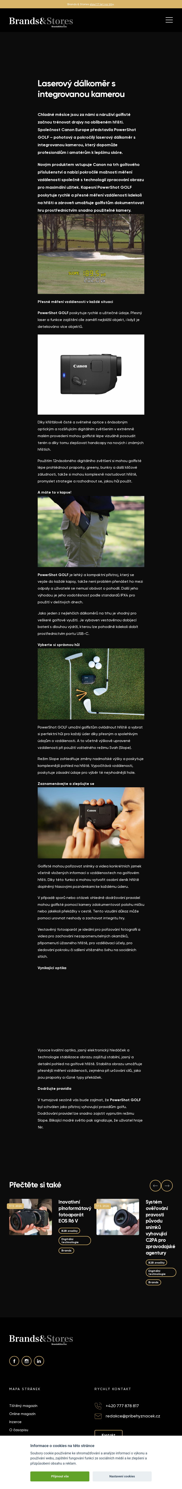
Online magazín (22, 1414)
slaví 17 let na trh (101, 4)
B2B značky (69, 1230)
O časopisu (18, 1430)
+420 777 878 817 (122, 1405)
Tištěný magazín (23, 1406)
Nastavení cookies (122, 1476)
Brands (66, 1250)
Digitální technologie (70, 1240)
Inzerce (15, 1422)
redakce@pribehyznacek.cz (133, 1415)
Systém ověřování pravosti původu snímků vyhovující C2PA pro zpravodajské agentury (160, 1227)
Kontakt (108, 1435)
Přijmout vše (60, 1476)
